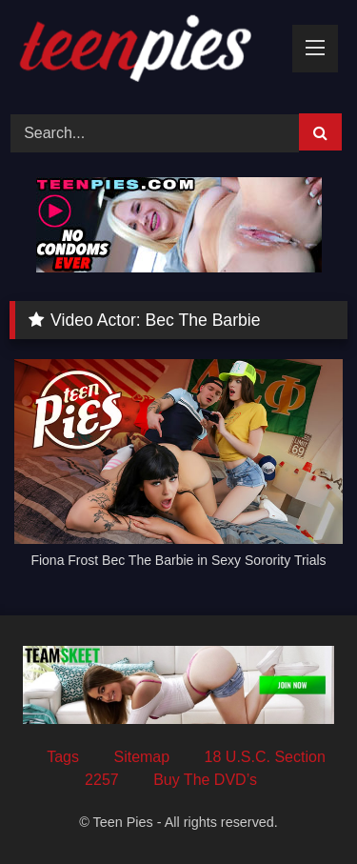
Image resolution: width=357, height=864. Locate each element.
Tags (63, 757)
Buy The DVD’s (205, 780)
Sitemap (141, 757)
